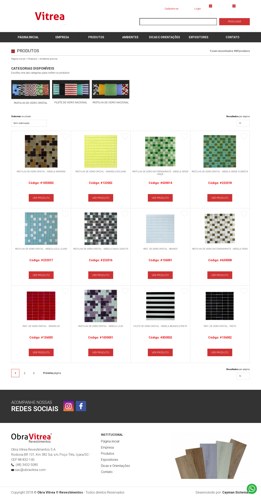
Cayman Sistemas (236, 492)
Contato (107, 472)
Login (197, 8)
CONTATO (232, 37)
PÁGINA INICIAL (28, 37)
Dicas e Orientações (115, 466)
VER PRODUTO (41, 197)
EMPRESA (62, 37)
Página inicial (18, 59)
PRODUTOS (96, 37)
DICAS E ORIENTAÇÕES (164, 37)
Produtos (32, 59)
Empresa (107, 447)
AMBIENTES (130, 37)
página (52, 373)
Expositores (109, 460)
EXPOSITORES (198, 37)
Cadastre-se (171, 8)
